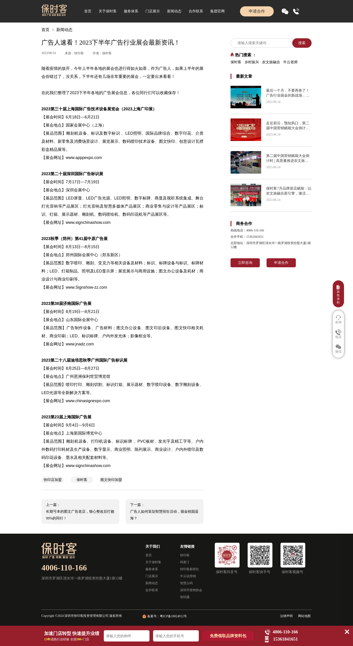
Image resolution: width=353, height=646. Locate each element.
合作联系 (196, 11)
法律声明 (286, 620)
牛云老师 (290, 62)
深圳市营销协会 (191, 594)
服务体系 (131, 11)
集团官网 (217, 11)
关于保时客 (108, 11)
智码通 (185, 601)
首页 (87, 11)
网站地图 (304, 620)
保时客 (82, 480)
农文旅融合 (271, 62)
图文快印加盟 (111, 480)
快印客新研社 (189, 574)
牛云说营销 (188, 581)
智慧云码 (186, 587)
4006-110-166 (64, 572)
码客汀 (185, 567)
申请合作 (257, 11)
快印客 (185, 560)
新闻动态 (174, 11)
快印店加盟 (53, 480)
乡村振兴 (251, 62)
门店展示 (152, 11)
